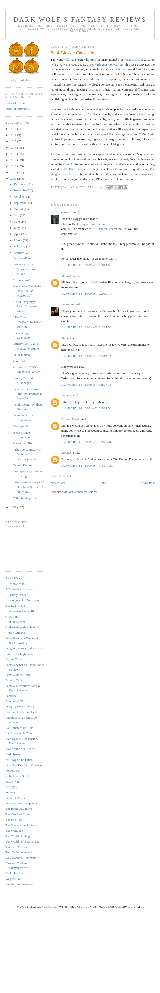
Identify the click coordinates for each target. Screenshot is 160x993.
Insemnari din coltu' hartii (21, 712)
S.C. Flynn (12, 781)
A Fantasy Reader (16, 595)
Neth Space (12, 754)
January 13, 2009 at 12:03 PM (87, 293)
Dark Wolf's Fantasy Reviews (80, 19)
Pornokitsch (12, 770)
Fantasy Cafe (13, 680)
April (17, 234)
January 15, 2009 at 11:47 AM (87, 465)
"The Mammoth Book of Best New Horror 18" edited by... (28, 487)
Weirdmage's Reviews (19, 884)
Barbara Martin (70, 419)
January (19, 252)
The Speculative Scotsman (21, 825)
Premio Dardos (22, 465)
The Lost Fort (14, 819)
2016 (13, 135)
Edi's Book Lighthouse (19, 654)
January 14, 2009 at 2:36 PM (86, 408)
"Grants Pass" (21, 280)
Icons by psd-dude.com (19, 80)
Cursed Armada (15, 633)
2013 (13, 153)
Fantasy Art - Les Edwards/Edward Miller (25, 269)
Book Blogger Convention (106, 64)
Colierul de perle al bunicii (22, 627)
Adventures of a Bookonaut (22, 600)
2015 (13, 141)
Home (103, 483)
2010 (13, 172)
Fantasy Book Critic (18, 675)
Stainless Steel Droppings (21, 803)
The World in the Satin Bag (22, 841)
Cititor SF (11, 616)
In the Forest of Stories (19, 707)
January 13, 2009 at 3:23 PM (86, 327)
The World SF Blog (17, 836)
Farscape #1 (20, 426)
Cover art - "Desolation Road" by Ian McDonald (27, 290)
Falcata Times (14, 659)
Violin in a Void (15, 873)
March (18, 240)
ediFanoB (67, 212)
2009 (13, 178)
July (17, 215)
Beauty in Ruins (15, 605)
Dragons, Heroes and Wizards (24, 648)
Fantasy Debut (134, 59)
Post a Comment (61, 476)
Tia (66, 169)
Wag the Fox (13, 879)
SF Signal (11, 787)
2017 (13, 129)
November (21, 190)
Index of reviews (15, 103)
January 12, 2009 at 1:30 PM (86, 265)
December (21, 184)
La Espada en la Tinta (18, 733)
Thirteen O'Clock (16, 847)
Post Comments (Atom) (82, 492)
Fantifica (10, 696)
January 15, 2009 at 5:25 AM (86, 442)
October (19, 196)
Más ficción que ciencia (20, 749)
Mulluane (142, 169)
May (17, 228)
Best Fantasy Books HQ (20, 611)
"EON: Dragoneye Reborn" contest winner (25, 306)
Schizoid (10, 792)
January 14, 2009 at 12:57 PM (87, 384)
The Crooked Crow (17, 814)
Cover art (19, 361)
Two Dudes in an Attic (19, 852)
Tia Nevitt (67, 304)
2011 (13, 166)
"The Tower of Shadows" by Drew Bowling (27, 322)
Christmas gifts (22, 443)
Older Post (148, 483)
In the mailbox (22, 258)
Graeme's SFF (14, 701)
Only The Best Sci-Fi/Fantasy (24, 765)
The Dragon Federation (106, 228)
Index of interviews (17, 108)
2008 (13, 507)
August (19, 209)
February (20, 246)
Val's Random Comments (21, 858)
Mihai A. (66, 276)
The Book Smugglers (18, 808)
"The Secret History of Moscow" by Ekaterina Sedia (27, 454)
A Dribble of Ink (15, 583)
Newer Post (58, 483)
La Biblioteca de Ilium (19, 727)
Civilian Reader (15, 622)
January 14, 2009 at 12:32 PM (87, 356)
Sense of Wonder (16, 798)
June (17, 221)
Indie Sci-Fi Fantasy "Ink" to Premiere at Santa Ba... (27, 393)
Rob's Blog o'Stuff (16, 776)
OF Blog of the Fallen (19, 760)
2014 (13, 147)
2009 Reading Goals (25, 498)
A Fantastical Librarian (19, 589)
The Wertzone (14, 830)
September (21, 203)
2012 (13, 160)
